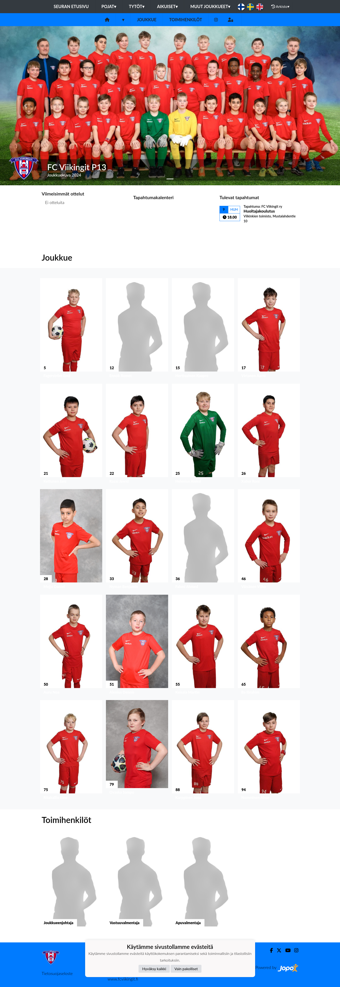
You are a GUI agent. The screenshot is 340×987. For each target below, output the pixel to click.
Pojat (109, 6)
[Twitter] (277, 950)
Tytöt (136, 6)
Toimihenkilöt (185, 19)
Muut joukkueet (210, 6)
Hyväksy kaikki (154, 968)
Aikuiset (167, 6)
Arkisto (280, 6)
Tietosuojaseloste (57, 973)
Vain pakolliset (186, 968)
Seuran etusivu (71, 6)
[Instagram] (216, 19)
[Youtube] (286, 950)
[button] (25, 105)
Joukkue (146, 19)
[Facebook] (269, 950)
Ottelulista (53, 220)
